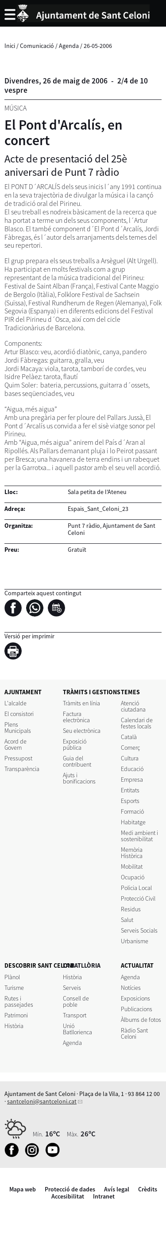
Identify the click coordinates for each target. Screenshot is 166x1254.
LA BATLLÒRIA (81, 965)
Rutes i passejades (18, 1001)
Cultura (130, 758)
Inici (9, 46)
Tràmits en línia (81, 703)
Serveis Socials (139, 930)
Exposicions (135, 998)
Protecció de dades (70, 1189)
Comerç (130, 748)
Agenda (69, 46)
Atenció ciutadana (133, 706)
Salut (127, 920)
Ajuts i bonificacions (79, 778)
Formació (132, 811)
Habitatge (133, 822)
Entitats (130, 790)
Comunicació (37, 46)
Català (129, 737)
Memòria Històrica (132, 853)
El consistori (19, 714)
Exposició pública (74, 744)
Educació (132, 769)
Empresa (132, 779)
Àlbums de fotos (141, 1020)
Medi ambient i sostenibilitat (139, 836)
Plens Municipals (17, 727)
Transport (74, 1015)
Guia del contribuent (77, 761)
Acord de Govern (15, 744)
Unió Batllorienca (77, 1029)
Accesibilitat (67, 1196)
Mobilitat (132, 866)
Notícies (131, 988)
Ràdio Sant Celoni (134, 1033)
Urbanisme (134, 941)
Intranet (104, 1196)
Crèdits (147, 1189)
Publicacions (136, 1009)
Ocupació (132, 877)
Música (15, 108)
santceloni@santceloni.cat (42, 1101)
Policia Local (136, 888)
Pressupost (18, 758)
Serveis (72, 988)
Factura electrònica (76, 717)
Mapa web (22, 1189)
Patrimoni (16, 1015)
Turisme (14, 988)
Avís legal (116, 1189)
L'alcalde (15, 703)
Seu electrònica (81, 731)
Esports (130, 801)
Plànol (12, 977)
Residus (131, 909)
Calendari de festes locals (137, 723)
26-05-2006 (98, 46)
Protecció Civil (138, 898)
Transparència (21, 769)
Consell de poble (76, 1001)
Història (13, 1026)
